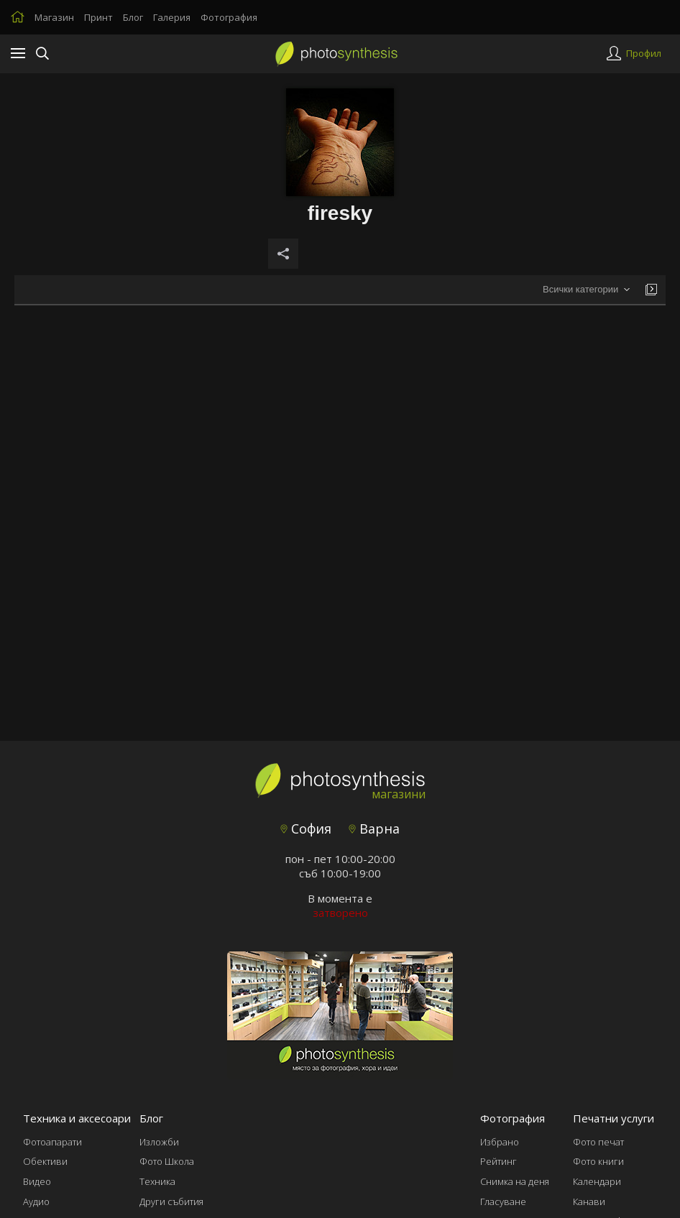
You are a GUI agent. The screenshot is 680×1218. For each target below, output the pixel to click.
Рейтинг (498, 1161)
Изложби (159, 1141)
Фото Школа (166, 1161)
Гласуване (503, 1201)
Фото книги (598, 1161)
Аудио (36, 1201)
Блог (133, 17)
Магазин (54, 17)
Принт (98, 17)
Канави (589, 1201)
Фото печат (598, 1141)
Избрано (499, 1141)
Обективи (45, 1161)
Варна (374, 828)
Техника (157, 1181)
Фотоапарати (52, 1141)
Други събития (171, 1201)
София (305, 828)
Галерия (171, 17)
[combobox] (586, 290)
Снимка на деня (514, 1181)
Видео (37, 1181)
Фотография (229, 17)
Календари (597, 1181)
